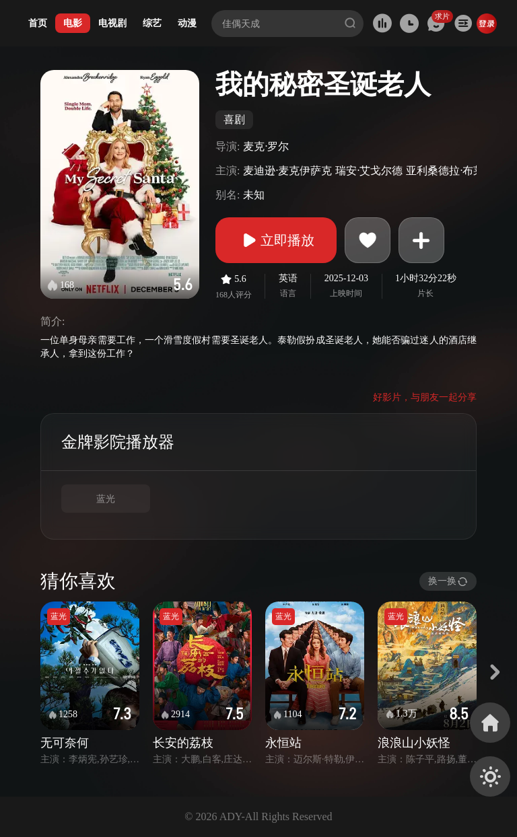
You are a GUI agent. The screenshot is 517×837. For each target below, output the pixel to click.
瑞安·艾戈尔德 (369, 170)
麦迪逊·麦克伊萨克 (287, 170)
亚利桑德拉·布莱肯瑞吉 (461, 170)
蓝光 (105, 499)
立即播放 (276, 240)
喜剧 (234, 119)
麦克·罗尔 (266, 146)
